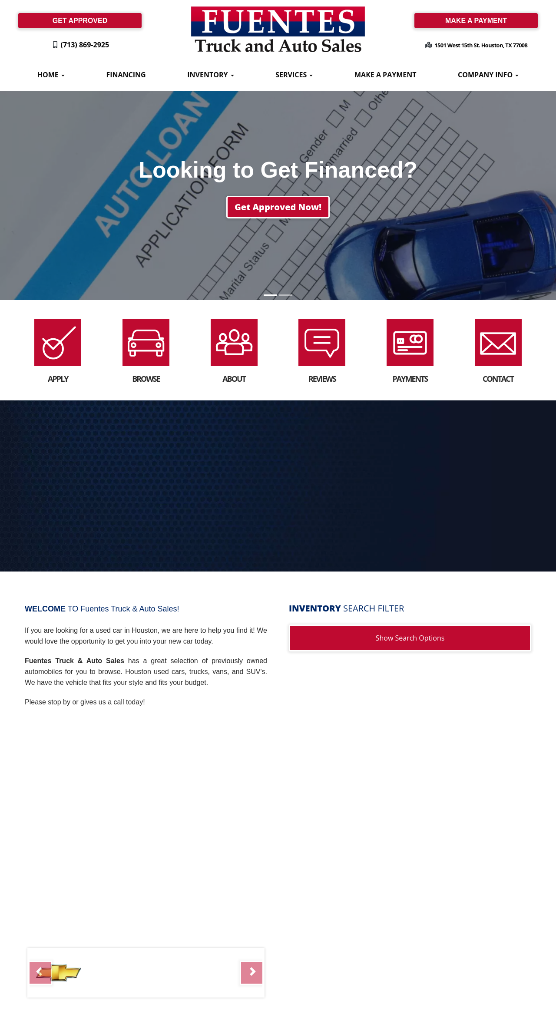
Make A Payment (385, 74)
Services (294, 74)
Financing (126, 74)
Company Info (488, 74)
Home (51, 74)
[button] (278, 207)
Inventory (210, 74)
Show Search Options (410, 638)
